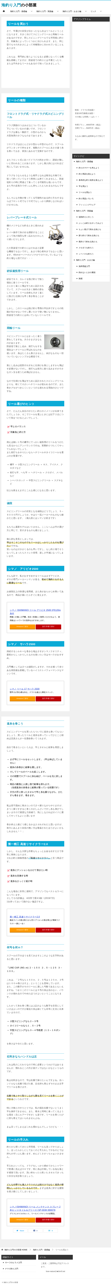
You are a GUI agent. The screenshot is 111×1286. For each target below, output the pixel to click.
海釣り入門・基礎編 (18, 11)
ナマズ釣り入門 (11, 1269)
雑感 (80, 278)
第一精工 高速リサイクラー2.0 (25, 917)
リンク (93, 11)
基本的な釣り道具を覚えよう (91, 180)
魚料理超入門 (84, 266)
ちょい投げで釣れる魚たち (90, 229)
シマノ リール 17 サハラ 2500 (25, 689)
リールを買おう (85, 192)
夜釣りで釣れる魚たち (88, 242)
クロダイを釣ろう (86, 248)
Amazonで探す (22, 626)
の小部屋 (19, 5)
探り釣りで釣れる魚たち (89, 235)
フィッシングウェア (87, 205)
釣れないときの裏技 (87, 272)
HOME (15, 1250)
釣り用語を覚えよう (87, 174)
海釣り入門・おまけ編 (72, 11)
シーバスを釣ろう (86, 254)
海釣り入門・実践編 (44, 11)
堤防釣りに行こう (86, 217)
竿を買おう (83, 186)
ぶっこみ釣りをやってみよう (91, 223)
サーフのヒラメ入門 (13, 1262)
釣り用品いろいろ (86, 198)
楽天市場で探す (48, 626)
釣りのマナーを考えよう (89, 168)
